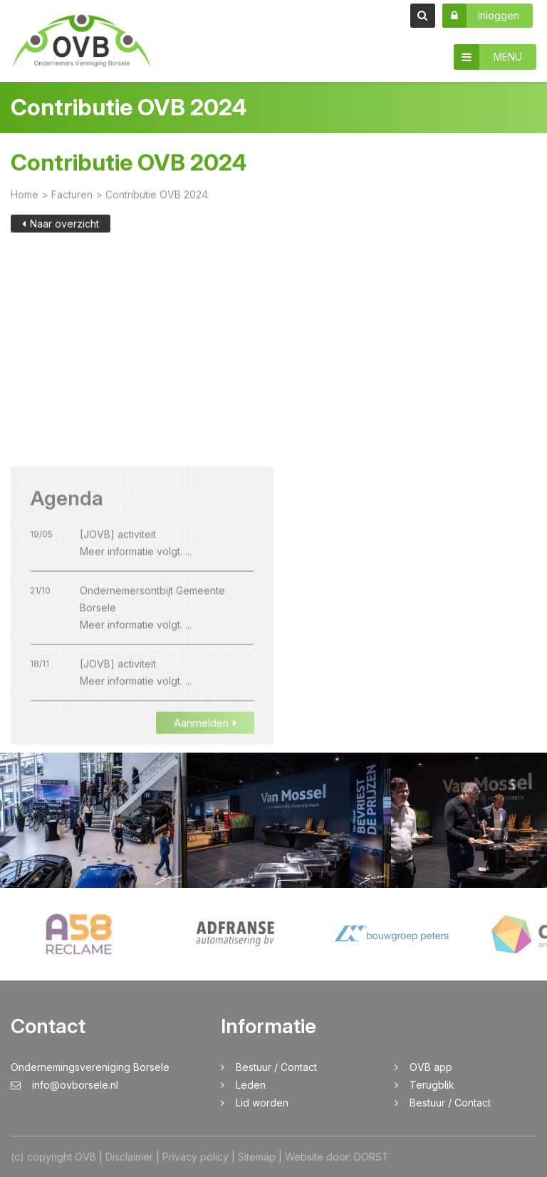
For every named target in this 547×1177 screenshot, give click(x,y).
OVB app (431, 1067)
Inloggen (480, 16)
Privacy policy (195, 1157)
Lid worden (262, 1103)
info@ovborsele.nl (64, 1085)
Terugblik (432, 1085)
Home (24, 198)
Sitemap (257, 1157)
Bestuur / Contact (276, 1067)
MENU (488, 57)
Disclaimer (129, 1157)
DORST (371, 1157)
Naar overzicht (60, 227)
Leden (251, 1085)
